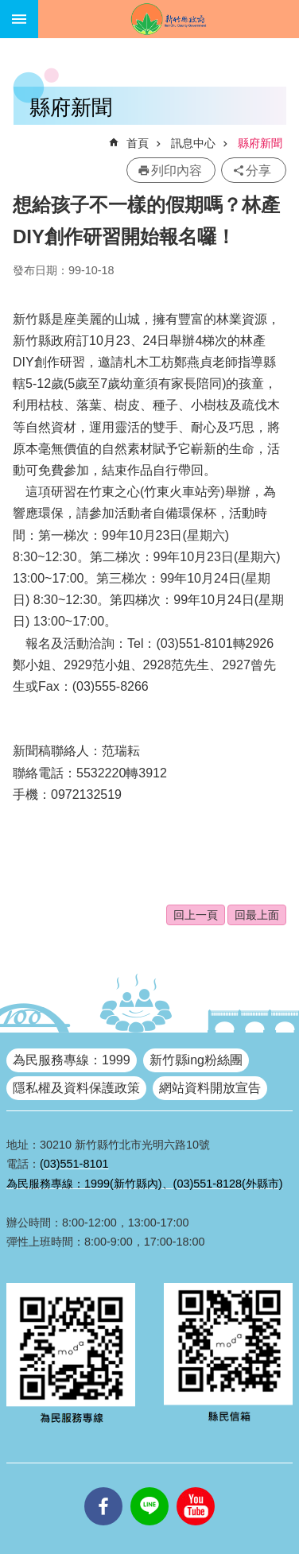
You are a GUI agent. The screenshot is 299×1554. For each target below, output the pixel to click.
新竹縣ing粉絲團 (196, 1060)
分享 (258, 170)
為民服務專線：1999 (71, 1060)
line (149, 1487)
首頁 (137, 143)
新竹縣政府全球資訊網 (168, 19)
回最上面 (257, 915)
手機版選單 (19, 19)
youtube (196, 1487)
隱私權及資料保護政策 (76, 1088)
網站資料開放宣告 (210, 1088)
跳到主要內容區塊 (8, 8)
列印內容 (176, 170)
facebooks (103, 1487)
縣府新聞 (260, 143)
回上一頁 (195, 915)
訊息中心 (193, 143)
